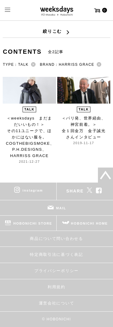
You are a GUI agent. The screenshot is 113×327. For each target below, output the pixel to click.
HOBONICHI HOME (89, 223)
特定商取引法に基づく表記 (56, 254)
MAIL (61, 208)
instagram (33, 190)
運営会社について (56, 303)
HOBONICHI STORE (32, 223)
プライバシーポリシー (56, 270)
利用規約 (56, 287)
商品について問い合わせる (56, 238)
